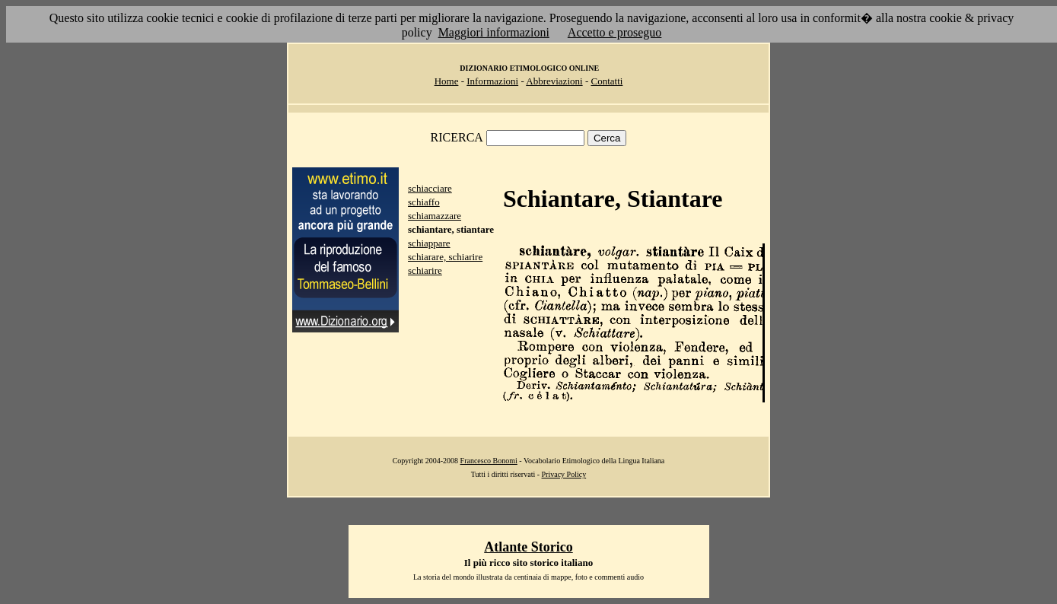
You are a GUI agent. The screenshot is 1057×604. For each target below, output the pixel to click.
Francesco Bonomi (488, 460)
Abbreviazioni (554, 81)
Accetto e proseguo (615, 32)
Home (447, 81)
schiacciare (430, 188)
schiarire (425, 270)
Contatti (606, 81)
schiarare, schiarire (445, 256)
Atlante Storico (528, 547)
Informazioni (492, 81)
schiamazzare (434, 215)
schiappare (429, 243)
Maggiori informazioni (493, 32)
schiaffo (424, 202)
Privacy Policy (564, 474)
